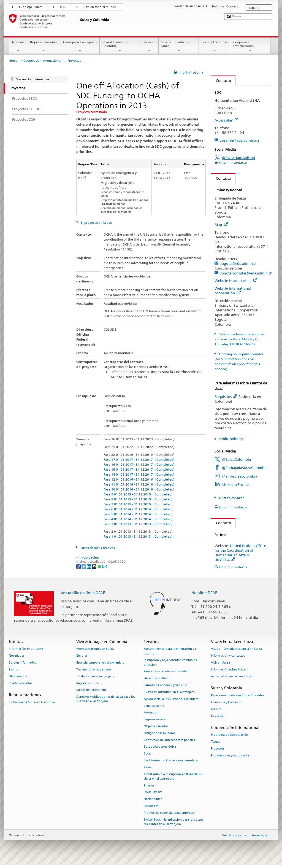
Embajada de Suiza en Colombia (32, 702)
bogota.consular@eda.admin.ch (245, 273)
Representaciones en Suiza (95, 649)
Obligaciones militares (159, 733)
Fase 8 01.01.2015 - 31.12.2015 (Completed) (138, 499)
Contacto (221, 80)
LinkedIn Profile (235, 484)
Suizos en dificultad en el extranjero (169, 692)
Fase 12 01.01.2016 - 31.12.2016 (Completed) (139, 479)
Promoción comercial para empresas (169, 813)
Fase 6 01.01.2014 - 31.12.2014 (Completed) (138, 509)
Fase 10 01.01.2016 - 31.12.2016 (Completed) (139, 489)
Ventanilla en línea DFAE (83, 592)
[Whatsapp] (99, 566)
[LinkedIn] (89, 566)
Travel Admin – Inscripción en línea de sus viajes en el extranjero (173, 776)
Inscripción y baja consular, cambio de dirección (170, 663)
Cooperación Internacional (250, 46)
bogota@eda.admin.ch (238, 263)
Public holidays (231, 438)
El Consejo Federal (30, 7)
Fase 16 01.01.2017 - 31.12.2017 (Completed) (139, 464)
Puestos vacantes (20, 683)
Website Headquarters (236, 280)
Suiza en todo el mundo (99, 7)
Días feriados (18, 676)
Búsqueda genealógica (160, 747)
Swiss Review (153, 792)
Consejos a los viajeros (79, 46)
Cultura (216, 709)
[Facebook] (79, 566)
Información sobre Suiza (228, 669)
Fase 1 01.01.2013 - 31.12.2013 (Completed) (138, 536)
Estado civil (151, 806)
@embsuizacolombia (239, 476)
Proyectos (217, 748)
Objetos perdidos (156, 726)
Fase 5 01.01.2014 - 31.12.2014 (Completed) (138, 514)
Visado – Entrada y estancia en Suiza (236, 649)
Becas (147, 754)
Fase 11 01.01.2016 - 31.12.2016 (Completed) (139, 484)
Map (221, 224)
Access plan (226, 120)
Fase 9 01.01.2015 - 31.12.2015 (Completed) (138, 494)
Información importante (26, 649)
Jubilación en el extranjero (95, 676)
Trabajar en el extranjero (93, 669)
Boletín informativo (22, 662)
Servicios (149, 46)
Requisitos (226, 396)
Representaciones (43, 46)
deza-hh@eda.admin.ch (239, 140)
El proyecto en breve (96, 222)
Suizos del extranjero (91, 690)
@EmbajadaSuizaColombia (244, 467)
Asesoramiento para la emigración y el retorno (170, 651)
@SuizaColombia (236, 459)
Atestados (151, 713)
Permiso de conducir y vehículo (165, 685)
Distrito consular (231, 498)
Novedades (16, 656)
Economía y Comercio (226, 702)
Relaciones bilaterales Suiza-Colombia (237, 695)
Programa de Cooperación (229, 735)
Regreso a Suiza (87, 683)
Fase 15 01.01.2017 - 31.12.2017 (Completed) (139, 469)
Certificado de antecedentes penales (169, 740)
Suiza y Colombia (214, 46)
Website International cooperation (233, 290)
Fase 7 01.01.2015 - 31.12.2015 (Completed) (138, 504)
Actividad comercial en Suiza (231, 676)
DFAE (62, 7)
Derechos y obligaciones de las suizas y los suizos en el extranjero (105, 699)
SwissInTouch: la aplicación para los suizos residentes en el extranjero (173, 822)
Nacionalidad (153, 799)
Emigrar (81, 656)
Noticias (18, 46)
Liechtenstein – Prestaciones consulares (171, 760)
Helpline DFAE (204, 592)
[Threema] (94, 566)
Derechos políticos (156, 678)
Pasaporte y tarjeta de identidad (166, 671)
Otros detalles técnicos (97, 548)
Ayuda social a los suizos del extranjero (171, 699)
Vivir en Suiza (220, 662)
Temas (215, 741)
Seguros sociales (155, 719)
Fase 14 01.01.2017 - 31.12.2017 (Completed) (139, 474)
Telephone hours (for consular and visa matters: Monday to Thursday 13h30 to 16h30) (239, 339)
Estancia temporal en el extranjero (100, 662)
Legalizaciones (154, 706)
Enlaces (149, 785)
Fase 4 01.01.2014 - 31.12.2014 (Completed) (138, 519)
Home (13, 61)
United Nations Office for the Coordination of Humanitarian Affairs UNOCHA (240, 552)
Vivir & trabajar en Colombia (120, 46)
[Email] (104, 566)
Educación (218, 716)
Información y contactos (228, 656)
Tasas (147, 767)
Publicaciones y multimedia (230, 755)
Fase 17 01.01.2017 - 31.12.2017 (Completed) (139, 459)
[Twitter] (84, 566)
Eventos (14, 669)
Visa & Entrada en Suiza (179, 46)
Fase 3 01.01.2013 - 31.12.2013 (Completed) (138, 524)
